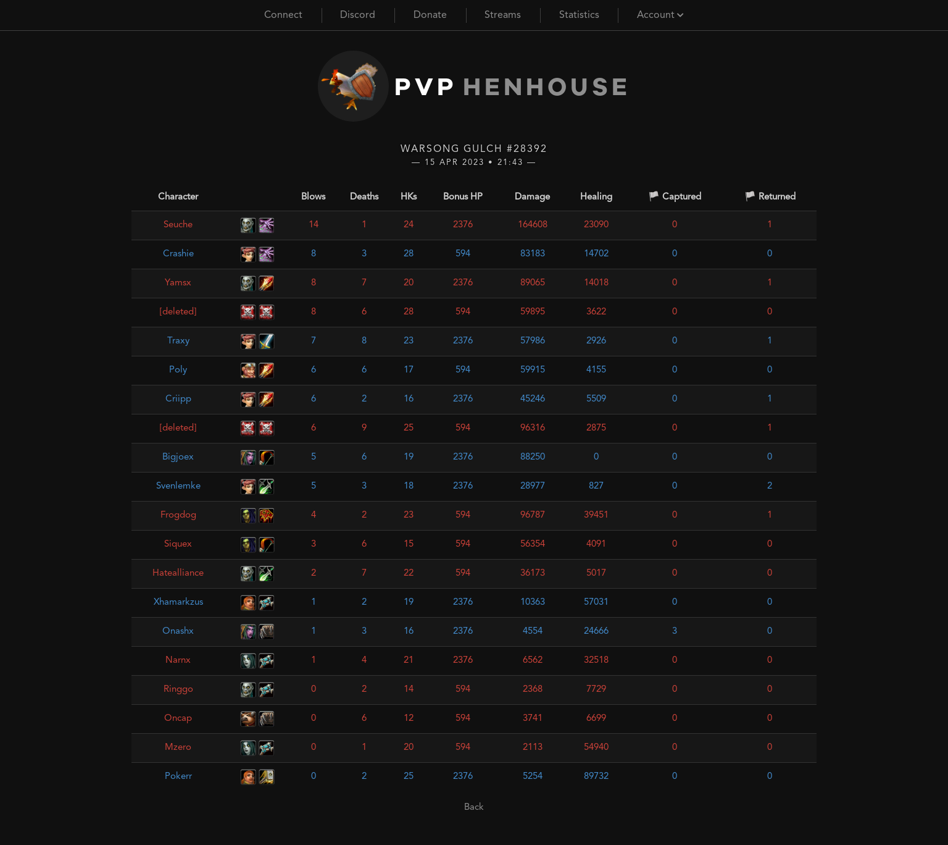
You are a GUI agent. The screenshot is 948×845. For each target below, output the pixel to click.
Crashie (178, 254)
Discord (357, 15)
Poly (178, 370)
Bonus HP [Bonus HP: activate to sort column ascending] (463, 197)
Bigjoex (178, 457)
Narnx (178, 660)
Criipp (178, 399)
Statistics (579, 15)
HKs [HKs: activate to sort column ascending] (409, 197)
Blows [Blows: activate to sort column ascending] (313, 197)
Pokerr (178, 776)
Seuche (178, 225)
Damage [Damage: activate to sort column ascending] (532, 197)
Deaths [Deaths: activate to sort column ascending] (364, 197)
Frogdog (178, 515)
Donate (430, 15)
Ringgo (178, 689)
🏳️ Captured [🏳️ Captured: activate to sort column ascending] (674, 197)
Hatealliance (178, 573)
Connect (283, 15)
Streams (502, 15)
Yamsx (178, 283)
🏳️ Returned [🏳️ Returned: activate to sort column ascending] (770, 197)
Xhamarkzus (178, 602)
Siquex (178, 544)
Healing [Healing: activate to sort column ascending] (596, 197)
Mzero (178, 747)
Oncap (178, 718)
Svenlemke (178, 486)
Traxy (178, 341)
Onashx (178, 631)
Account (660, 15)
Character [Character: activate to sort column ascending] (178, 197)
